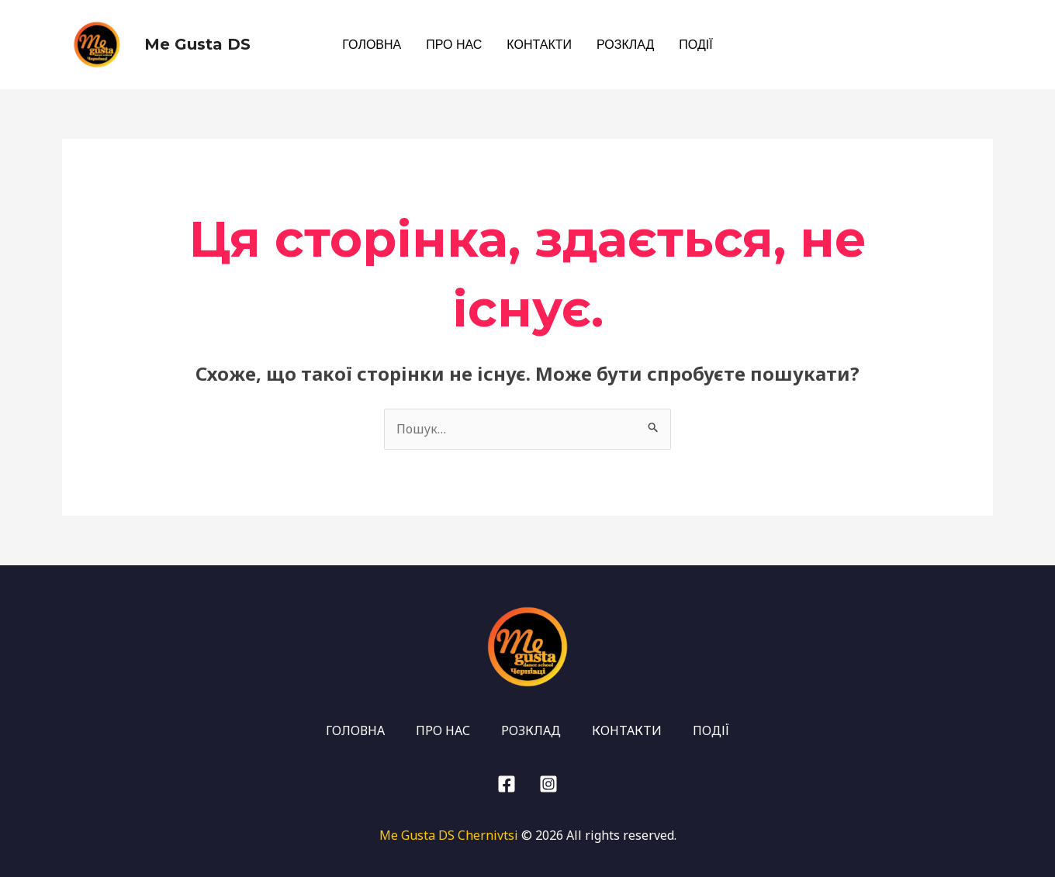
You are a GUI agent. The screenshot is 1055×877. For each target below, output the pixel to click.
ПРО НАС (454, 44)
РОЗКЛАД (625, 44)
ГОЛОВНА (371, 44)
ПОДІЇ (695, 44)
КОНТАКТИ (539, 44)
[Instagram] (958, 45)
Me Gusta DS (197, 44)
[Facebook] (984, 45)
